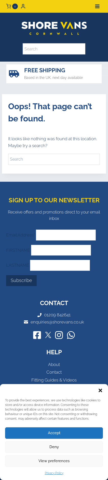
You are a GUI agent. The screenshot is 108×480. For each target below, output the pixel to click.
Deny (54, 447)
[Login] (23, 6)
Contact (54, 372)
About (54, 364)
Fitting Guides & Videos (54, 380)
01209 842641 (57, 314)
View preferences (54, 461)
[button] (100, 390)
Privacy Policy (54, 473)
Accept (54, 433)
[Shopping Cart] (12, 6)
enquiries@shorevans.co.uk (57, 321)
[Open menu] (97, 6)
